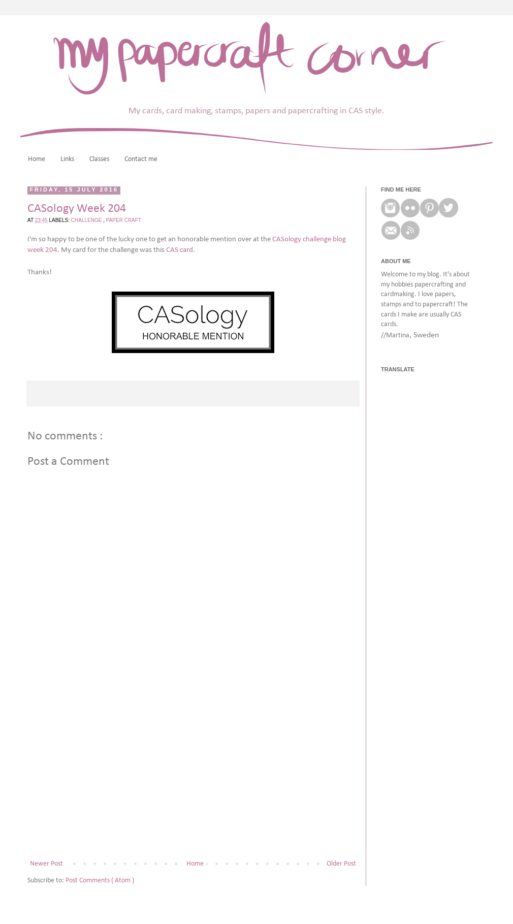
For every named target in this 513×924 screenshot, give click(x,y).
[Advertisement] (193, 774)
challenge (87, 220)
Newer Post (46, 864)
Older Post (341, 864)
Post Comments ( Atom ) (100, 880)
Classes (99, 159)
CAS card (179, 250)
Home (36, 159)
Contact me (140, 159)
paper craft (123, 220)
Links (67, 159)
